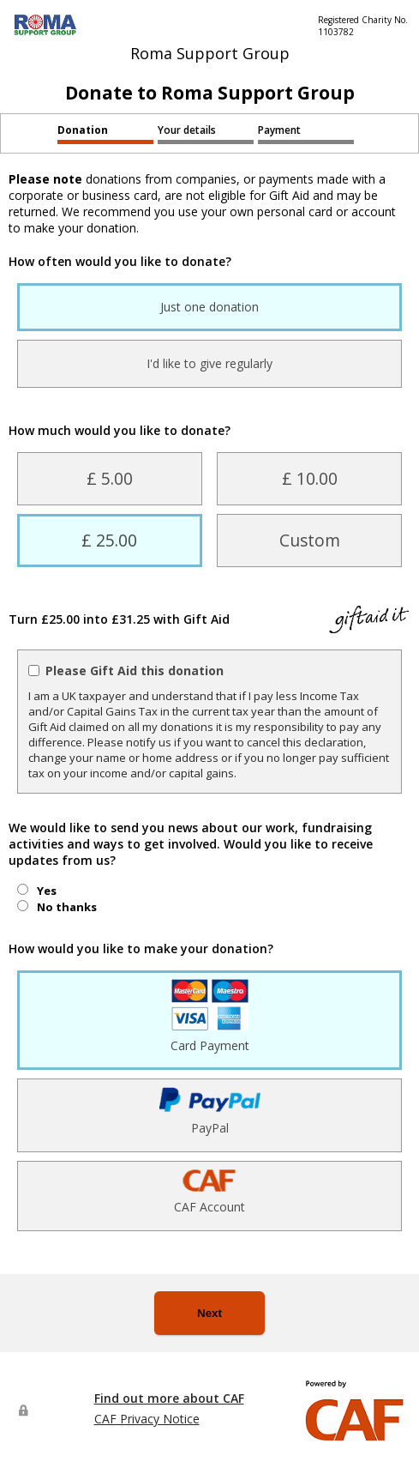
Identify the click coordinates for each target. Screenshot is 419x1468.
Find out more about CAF (169, 1398)
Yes (47, 890)
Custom (309, 540)
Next (209, 1313)
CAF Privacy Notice (147, 1419)
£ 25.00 (109, 540)
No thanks (67, 907)
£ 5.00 (110, 478)
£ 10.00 (310, 478)
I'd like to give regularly (209, 363)
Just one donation (209, 307)
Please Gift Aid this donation (134, 670)
